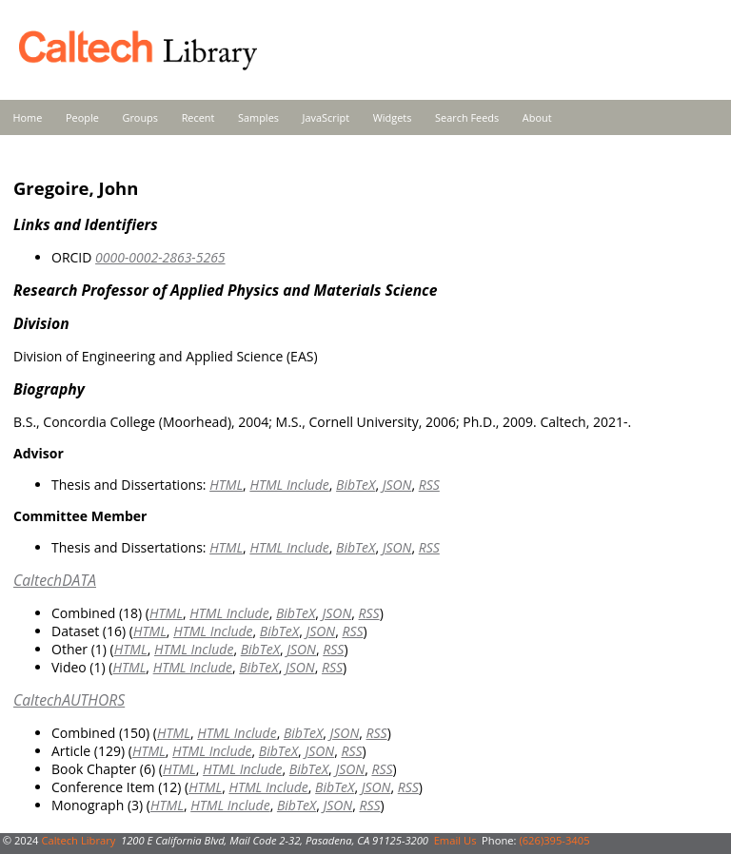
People (82, 117)
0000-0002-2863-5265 (160, 257)
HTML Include (288, 485)
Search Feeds (467, 117)
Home (28, 117)
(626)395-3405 (554, 840)
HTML (226, 485)
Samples (258, 117)
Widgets (392, 117)
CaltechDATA (54, 580)
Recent (198, 117)
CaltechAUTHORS (69, 699)
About (537, 117)
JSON (397, 485)
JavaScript (326, 117)
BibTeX (355, 485)
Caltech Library (78, 840)
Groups (140, 117)
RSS (429, 485)
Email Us (455, 840)
